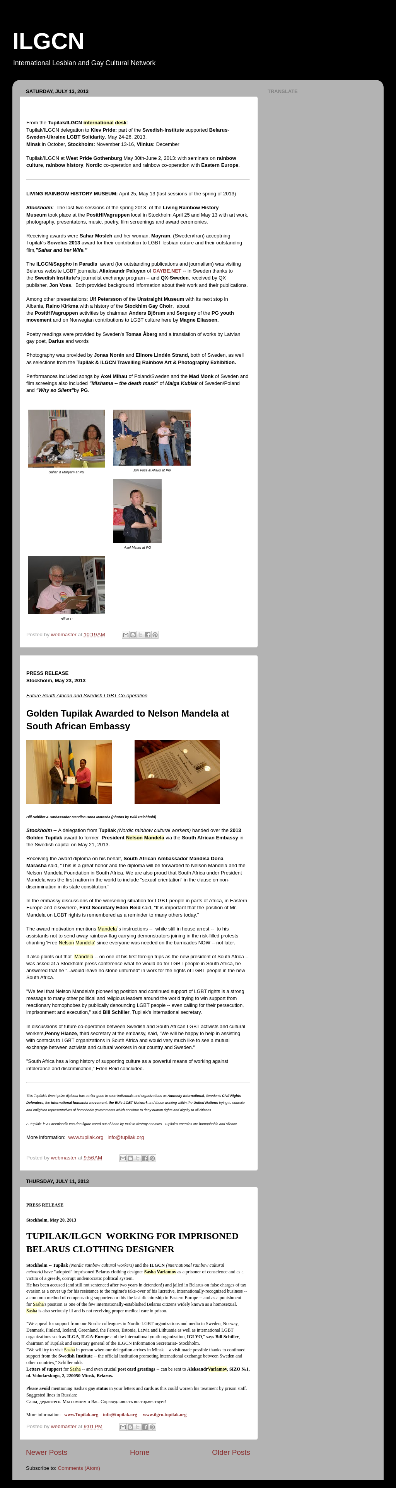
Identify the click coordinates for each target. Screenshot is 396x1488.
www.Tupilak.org (81, 1414)
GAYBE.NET (166, 271)
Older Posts (231, 1452)
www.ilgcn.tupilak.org (164, 1414)
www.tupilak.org (85, 1137)
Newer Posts (46, 1452)
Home (139, 1452)
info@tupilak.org (126, 1137)
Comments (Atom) (79, 1468)
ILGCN (48, 41)
